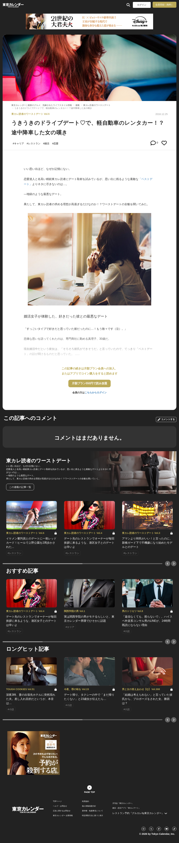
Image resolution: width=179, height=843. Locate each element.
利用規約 (85, 801)
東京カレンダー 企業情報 (63, 815)
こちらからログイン (96, 392)
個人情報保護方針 (89, 806)
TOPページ (57, 801)
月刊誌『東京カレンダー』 (122, 803)
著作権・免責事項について (92, 811)
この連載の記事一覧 (20, 487)
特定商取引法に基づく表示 (92, 815)
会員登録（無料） (164, 4)
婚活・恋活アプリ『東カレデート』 (126, 808)
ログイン (141, 4)
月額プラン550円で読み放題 (89, 383)
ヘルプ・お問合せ (60, 806)
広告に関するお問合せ (61, 811)
